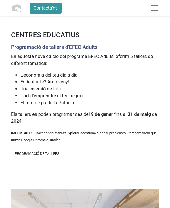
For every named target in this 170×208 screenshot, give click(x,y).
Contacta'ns (45, 8)
